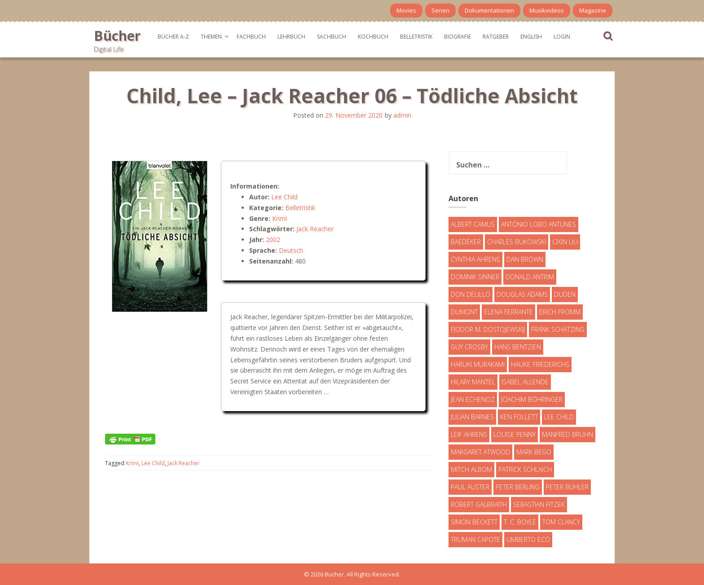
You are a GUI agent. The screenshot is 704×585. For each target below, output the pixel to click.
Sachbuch (331, 36)
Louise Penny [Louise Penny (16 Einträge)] (514, 434)
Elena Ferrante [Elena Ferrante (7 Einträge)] (508, 312)
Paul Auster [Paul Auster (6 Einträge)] (470, 487)
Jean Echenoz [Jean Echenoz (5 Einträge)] (473, 399)
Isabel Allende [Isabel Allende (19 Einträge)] (525, 382)
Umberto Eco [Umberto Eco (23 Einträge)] (528, 539)
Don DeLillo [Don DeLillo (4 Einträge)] (470, 294)
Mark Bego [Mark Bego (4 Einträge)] (533, 452)
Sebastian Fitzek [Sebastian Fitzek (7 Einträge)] (539, 504)
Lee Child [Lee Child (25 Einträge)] (559, 417)
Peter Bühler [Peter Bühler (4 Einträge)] (567, 487)
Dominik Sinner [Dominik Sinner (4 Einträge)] (475, 277)
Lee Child (284, 197)
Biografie (457, 36)
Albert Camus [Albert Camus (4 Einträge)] (473, 224)
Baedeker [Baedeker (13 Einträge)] (466, 242)
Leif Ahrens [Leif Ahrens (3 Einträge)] (469, 434)
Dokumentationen (489, 10)
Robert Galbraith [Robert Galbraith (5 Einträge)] (479, 504)
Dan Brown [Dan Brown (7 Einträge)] (524, 259)
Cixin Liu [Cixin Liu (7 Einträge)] (565, 242)
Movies (406, 10)
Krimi (279, 218)
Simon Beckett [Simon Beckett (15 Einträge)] (474, 522)
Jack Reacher (315, 228)
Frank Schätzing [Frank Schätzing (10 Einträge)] (558, 329)
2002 (273, 239)
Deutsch (291, 250)
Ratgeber (496, 36)
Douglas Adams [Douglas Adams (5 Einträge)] (522, 294)
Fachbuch (251, 36)
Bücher (117, 35)
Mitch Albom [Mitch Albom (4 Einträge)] (471, 469)
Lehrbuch (291, 36)
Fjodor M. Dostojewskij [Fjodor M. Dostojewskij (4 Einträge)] (488, 329)
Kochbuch (373, 36)
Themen (211, 36)
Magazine (592, 10)
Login (562, 36)
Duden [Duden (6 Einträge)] (565, 294)
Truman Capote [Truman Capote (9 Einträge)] (475, 539)
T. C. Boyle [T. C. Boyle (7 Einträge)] (520, 522)
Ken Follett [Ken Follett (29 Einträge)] (519, 417)
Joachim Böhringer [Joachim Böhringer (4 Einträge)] (532, 399)
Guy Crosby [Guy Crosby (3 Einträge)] (469, 347)
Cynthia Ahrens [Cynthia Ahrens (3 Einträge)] (475, 259)
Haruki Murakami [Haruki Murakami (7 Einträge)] (478, 364)
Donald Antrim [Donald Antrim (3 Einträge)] (530, 277)
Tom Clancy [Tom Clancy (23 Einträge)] (561, 522)
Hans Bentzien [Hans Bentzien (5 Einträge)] (517, 347)
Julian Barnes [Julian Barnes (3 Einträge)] (472, 417)
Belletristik (416, 36)
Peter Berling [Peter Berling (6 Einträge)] (518, 487)
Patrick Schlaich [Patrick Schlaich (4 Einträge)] (525, 469)
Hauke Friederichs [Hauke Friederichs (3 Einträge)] (540, 364)
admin (402, 115)
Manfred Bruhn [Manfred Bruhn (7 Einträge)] (567, 434)
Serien (440, 10)
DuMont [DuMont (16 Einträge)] (464, 312)
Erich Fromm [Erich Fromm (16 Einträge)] (560, 312)
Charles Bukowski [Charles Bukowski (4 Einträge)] (516, 242)
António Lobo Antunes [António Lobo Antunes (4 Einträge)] (538, 224)
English (531, 36)
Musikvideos (546, 10)
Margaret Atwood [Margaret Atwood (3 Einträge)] (480, 452)
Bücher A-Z (173, 36)
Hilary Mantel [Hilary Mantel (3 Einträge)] (473, 382)
